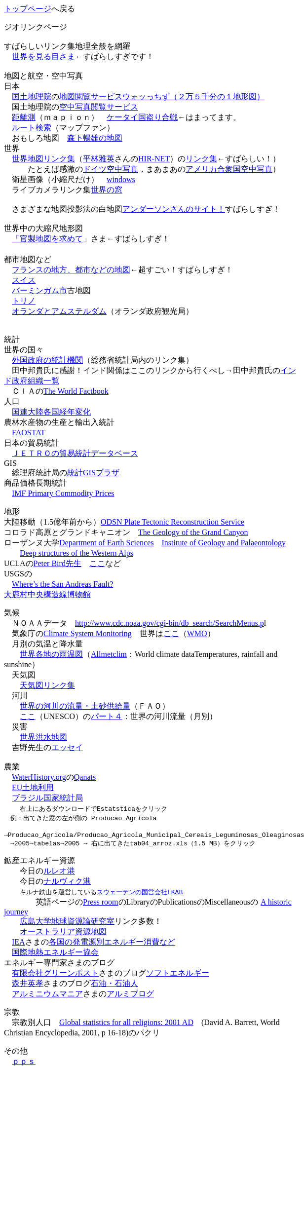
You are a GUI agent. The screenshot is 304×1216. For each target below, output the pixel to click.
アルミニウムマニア (47, 996)
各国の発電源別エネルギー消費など (112, 945)
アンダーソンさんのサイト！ (173, 209)
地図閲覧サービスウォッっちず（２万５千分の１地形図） (162, 96)
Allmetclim (109, 654)
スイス (24, 280)
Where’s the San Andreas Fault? (62, 584)
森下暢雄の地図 (94, 138)
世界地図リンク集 (43, 158)
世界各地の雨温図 (51, 654)
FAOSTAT (28, 432)
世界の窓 (106, 190)
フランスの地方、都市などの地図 (71, 270)
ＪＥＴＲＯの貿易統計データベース (75, 453)
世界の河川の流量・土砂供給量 (75, 706)
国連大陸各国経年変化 (51, 412)
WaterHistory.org (39, 777)
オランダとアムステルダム (59, 311)
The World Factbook (76, 391)
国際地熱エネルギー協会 (55, 955)
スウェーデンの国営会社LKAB (140, 894)
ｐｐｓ (24, 1064)
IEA (18, 945)
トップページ (27, 8)
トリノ (24, 301)
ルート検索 (31, 127)
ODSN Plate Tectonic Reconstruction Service (172, 522)
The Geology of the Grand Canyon (193, 532)
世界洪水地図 (43, 737)
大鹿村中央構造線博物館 (47, 594)
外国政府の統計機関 (47, 360)
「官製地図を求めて (47, 238)
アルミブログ (130, 996)
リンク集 (201, 158)
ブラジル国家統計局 (47, 798)
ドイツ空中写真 (110, 169)
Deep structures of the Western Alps (76, 553)
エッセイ (67, 747)
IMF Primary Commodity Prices (63, 493)
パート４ (106, 716)
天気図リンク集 (47, 685)
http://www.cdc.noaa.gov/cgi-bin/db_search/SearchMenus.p (169, 623)
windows (121, 179)
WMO (197, 633)
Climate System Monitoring (87, 633)
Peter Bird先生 (57, 563)
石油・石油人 (114, 986)
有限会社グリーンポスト (55, 976)
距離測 (24, 117)
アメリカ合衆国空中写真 (229, 169)
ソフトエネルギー (177, 976)
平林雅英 (98, 158)
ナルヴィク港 (67, 884)
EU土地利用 (33, 787)
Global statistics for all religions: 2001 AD (126, 1025)
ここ (97, 563)
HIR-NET (154, 158)
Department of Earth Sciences (106, 542)
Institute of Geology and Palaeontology (223, 542)
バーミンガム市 (39, 290)
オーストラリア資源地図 (63, 934)
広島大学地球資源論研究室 (67, 924)
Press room (100, 905)
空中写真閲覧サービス (98, 107)
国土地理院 (31, 96)
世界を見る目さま (43, 56)
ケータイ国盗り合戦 (142, 117)
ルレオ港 (59, 874)
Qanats (85, 777)
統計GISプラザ (93, 472)
